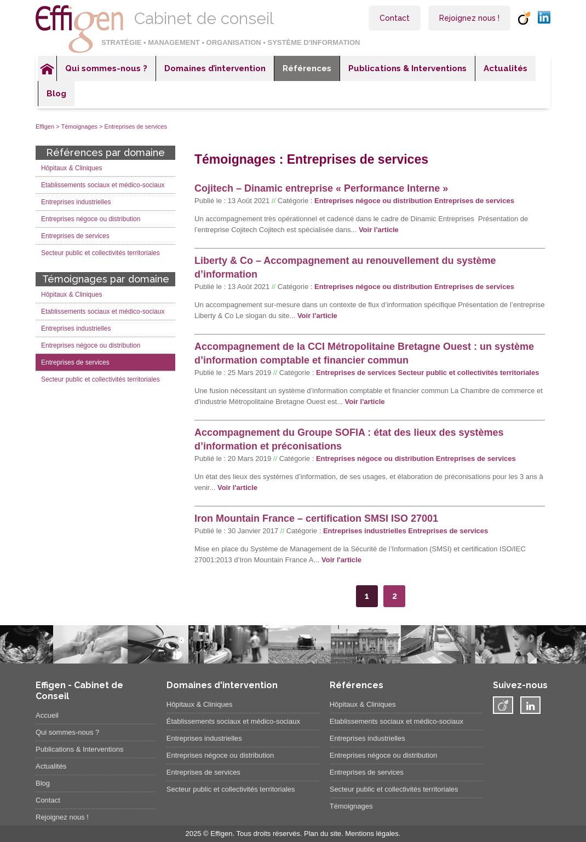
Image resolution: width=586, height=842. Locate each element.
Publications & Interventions (407, 68)
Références (307, 68)
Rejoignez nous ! (469, 18)
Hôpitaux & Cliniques (71, 168)
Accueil (47, 68)
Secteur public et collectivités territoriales (468, 372)
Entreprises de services (474, 201)
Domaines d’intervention (215, 68)
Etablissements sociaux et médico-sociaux (102, 185)
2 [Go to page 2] (394, 596)
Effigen (45, 126)
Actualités (505, 68)
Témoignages (79, 126)
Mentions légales (372, 833)
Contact (395, 18)
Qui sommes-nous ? (106, 68)
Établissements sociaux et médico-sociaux (233, 721)
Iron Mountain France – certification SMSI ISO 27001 (316, 518)
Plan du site (322, 833)
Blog (56, 94)
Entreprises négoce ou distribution (373, 201)
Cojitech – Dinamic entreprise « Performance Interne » (321, 188)
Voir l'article (379, 230)
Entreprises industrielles (364, 531)
